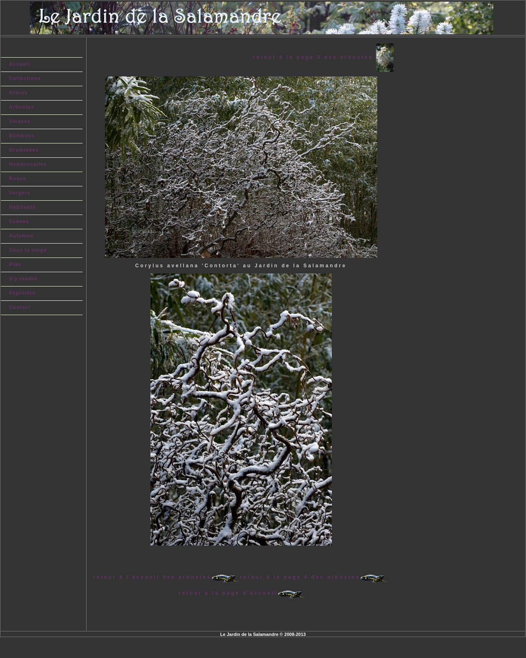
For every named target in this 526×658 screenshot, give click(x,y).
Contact (20, 307)
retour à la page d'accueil (228, 593)
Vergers (19, 193)
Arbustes (21, 107)
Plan (15, 264)
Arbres (18, 93)
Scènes (19, 221)
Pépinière (22, 293)
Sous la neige (28, 250)
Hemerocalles (28, 164)
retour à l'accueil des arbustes (152, 577)
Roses (17, 178)
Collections (25, 78)
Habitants (22, 207)
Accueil (19, 64)
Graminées (24, 150)
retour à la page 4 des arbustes (314, 57)
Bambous (22, 136)
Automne (21, 236)
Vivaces (20, 121)
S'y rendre (23, 279)
